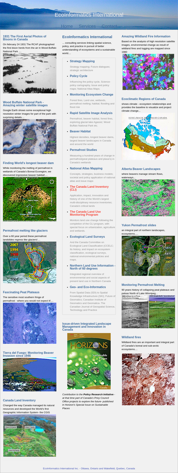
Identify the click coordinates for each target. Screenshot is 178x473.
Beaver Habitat (80, 131)
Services (87, 26)
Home (67, 26)
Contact (109, 26)
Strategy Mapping (82, 61)
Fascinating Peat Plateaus (21, 292)
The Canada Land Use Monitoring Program (85, 213)
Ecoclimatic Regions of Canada (144, 99)
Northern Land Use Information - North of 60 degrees (92, 267)
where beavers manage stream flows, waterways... (148, 192)
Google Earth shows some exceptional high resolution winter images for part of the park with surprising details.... (29, 127)
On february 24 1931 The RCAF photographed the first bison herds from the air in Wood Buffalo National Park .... (29, 64)
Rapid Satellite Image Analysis (91, 113)
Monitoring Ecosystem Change (91, 94)
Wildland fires (131, 337)
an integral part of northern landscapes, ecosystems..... (148, 250)
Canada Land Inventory (19, 400)
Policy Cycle (78, 76)
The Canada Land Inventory (89, 186)
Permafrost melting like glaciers (25, 230)
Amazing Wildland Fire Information (146, 36)
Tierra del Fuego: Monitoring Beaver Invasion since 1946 (28, 354)
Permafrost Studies (83, 149)
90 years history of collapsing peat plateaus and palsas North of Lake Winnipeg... (148, 305)
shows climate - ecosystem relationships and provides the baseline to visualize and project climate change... (146, 107)
